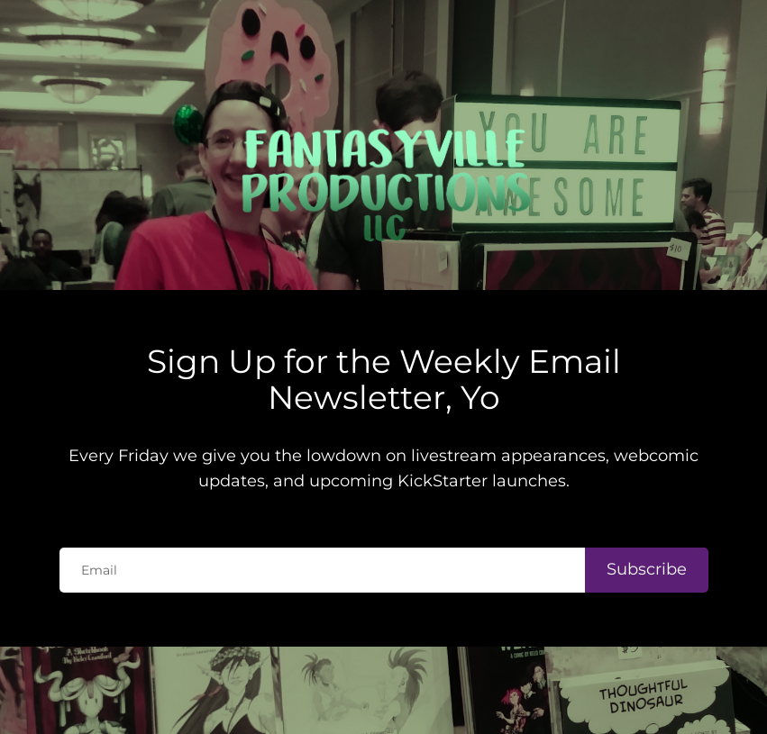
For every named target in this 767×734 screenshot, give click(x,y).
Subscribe (647, 526)
